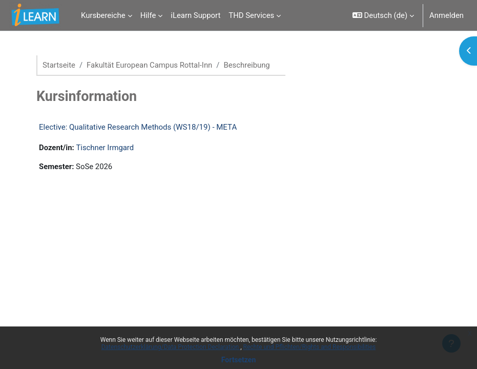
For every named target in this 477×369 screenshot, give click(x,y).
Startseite (59, 65)
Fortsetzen (238, 360)
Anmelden (446, 15)
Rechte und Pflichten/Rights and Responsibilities (309, 347)
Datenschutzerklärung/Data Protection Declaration (170, 347)
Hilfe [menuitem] (148, 15)
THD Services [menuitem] (251, 15)
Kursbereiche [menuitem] (103, 15)
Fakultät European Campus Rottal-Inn (149, 65)
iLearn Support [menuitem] (195, 15)
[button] (383, 15)
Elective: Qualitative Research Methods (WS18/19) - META (138, 127)
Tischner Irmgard (105, 147)
